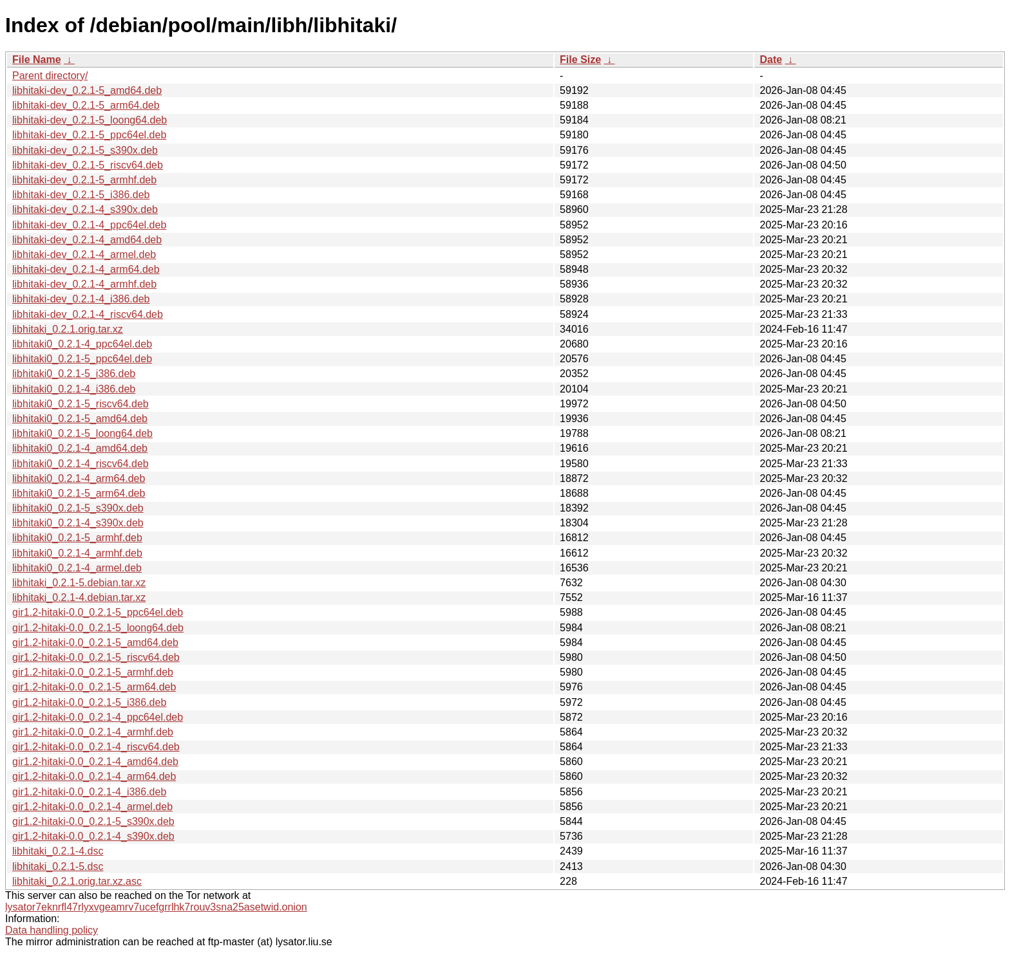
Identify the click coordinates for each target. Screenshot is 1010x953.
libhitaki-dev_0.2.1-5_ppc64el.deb (89, 134)
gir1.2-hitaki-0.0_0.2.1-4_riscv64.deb (96, 746)
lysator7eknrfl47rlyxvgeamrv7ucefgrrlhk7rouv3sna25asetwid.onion (156, 907)
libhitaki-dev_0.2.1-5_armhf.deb (84, 179)
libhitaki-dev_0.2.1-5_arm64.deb (86, 105)
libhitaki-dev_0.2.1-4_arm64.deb (86, 269)
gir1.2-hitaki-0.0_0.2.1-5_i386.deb (89, 702)
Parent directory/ (50, 75)
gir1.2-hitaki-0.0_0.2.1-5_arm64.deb (94, 686)
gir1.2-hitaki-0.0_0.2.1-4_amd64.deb (95, 761)
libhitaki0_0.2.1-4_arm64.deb (78, 478)
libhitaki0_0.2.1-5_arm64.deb (78, 493)
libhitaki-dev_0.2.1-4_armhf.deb (84, 284)
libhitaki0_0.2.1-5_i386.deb (73, 373)
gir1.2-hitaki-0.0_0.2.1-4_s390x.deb (93, 836)
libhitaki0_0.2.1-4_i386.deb (73, 389)
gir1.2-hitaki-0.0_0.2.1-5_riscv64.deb (96, 657)
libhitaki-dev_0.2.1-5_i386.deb (80, 194)
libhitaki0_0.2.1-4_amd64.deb (80, 448)
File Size (580, 59)
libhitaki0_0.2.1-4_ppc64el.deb (82, 343)
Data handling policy (51, 930)
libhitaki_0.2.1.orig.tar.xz (67, 329)
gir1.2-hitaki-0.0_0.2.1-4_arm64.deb (94, 776)
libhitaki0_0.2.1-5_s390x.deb (78, 508)
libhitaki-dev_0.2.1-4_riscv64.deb (87, 314)
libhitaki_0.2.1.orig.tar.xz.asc (77, 881)
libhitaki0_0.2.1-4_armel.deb (77, 567)
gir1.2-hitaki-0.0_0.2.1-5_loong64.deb (98, 627)
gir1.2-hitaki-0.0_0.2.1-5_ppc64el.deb (97, 612)
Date (770, 59)
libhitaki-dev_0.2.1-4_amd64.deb (87, 239)
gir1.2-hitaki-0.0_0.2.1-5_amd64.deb (95, 642)
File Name (36, 59)
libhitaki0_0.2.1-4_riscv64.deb (80, 463)
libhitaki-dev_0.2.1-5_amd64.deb (87, 90)
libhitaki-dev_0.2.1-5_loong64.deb (89, 120)
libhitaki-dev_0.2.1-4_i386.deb (80, 298)
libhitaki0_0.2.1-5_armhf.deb (77, 537)
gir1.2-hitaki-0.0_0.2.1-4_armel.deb (92, 806)
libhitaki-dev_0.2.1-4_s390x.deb (85, 209)
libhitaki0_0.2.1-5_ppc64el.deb (82, 358)
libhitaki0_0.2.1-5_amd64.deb (80, 418)
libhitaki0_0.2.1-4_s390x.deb (78, 522)
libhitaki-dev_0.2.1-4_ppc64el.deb (89, 224)
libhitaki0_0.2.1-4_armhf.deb (77, 553)
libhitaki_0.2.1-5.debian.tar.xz (79, 582)
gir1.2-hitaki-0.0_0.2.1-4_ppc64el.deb (97, 717)
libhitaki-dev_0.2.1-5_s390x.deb (85, 150)
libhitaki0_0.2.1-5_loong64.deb (82, 433)
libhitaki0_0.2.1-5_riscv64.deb (80, 403)
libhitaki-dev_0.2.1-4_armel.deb (84, 254)
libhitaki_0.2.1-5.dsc (57, 866)
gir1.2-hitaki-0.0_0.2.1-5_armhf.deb (92, 672)
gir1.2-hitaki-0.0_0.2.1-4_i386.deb (89, 791)
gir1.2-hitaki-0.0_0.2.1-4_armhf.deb (92, 731)
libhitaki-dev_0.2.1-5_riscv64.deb (87, 165)
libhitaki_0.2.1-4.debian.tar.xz (79, 597)
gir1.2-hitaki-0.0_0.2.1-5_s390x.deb (93, 821)
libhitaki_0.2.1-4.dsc (57, 851)
